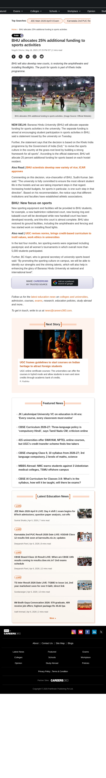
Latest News (18, 652)
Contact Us (47, 643)
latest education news (43, 296)
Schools (54, 11)
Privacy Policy (44, 671)
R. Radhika (24, 381)
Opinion (91, 11)
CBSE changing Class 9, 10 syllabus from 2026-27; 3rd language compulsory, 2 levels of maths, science (52, 455)
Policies (85, 663)
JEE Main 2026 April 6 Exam (45, 21)
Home (14, 29)
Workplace (74, 11)
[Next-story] (53, 346)
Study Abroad (52, 663)
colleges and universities (74, 296)
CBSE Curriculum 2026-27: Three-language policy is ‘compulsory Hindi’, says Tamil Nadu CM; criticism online (53, 429)
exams (38, 300)
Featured (52, 652)
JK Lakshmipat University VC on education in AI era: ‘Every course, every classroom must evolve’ (50, 416)
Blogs (70, 643)
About (35, 643)
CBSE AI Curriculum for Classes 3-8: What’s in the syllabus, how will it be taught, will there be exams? (50, 480)
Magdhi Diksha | (19, 50)
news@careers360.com (58, 310)
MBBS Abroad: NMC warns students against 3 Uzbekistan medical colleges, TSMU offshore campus (53, 468)
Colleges (36, 11)
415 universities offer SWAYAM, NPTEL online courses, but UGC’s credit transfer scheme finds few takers (52, 442)
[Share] (13, 57)
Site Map (60, 643)
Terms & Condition (60, 671)
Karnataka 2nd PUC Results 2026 (84, 21)
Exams (18, 11)
